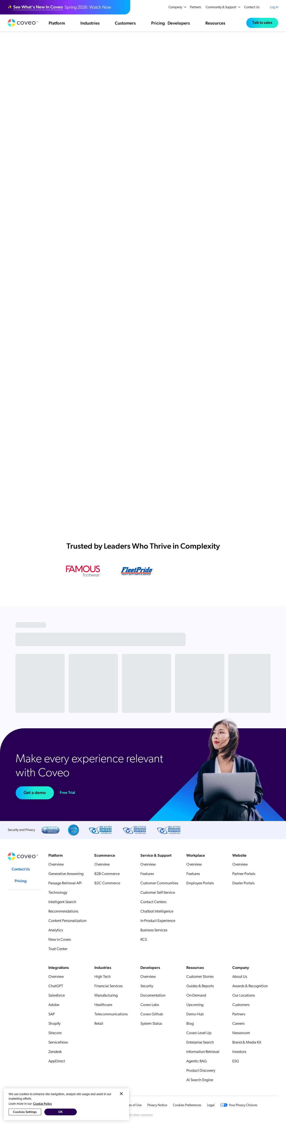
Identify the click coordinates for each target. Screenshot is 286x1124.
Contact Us (252, 7)
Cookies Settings (25, 1119)
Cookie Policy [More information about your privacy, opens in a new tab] (42, 1110)
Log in (274, 7)
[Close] (121, 1100)
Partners (195, 7)
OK (60, 1119)
